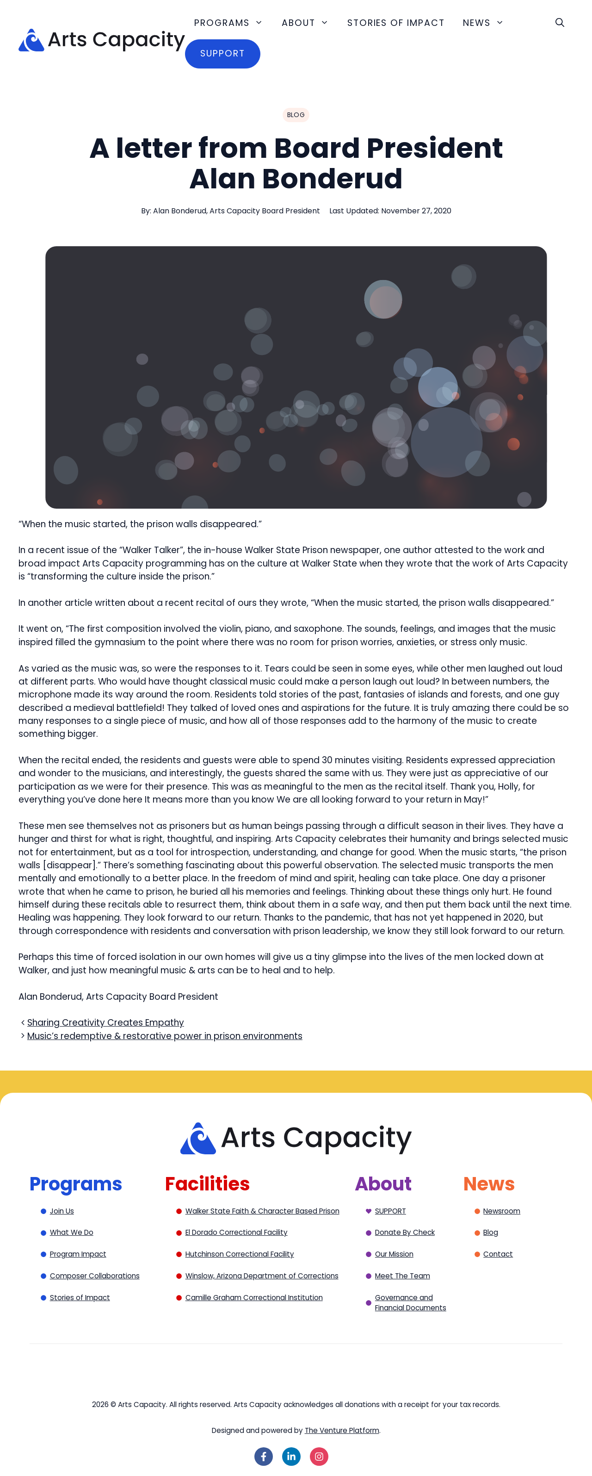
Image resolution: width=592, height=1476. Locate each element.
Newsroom (501, 1211)
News (488, 23)
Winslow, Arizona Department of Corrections (262, 1276)
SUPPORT (390, 1211)
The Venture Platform (342, 1430)
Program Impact (78, 1254)
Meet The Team (402, 1276)
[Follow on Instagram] (319, 1456)
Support (222, 53)
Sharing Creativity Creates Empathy (105, 1022)
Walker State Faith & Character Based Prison (262, 1211)
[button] (560, 23)
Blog (490, 1232)
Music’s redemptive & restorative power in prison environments (164, 1036)
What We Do (71, 1232)
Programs (233, 23)
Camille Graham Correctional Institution (254, 1297)
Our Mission (394, 1254)
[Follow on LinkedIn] (291, 1456)
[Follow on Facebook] (263, 1456)
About (310, 23)
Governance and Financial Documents (410, 1303)
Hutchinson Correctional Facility (239, 1254)
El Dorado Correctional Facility (236, 1232)
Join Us (62, 1211)
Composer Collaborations (95, 1276)
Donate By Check (405, 1232)
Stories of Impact (396, 23)
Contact (498, 1254)
